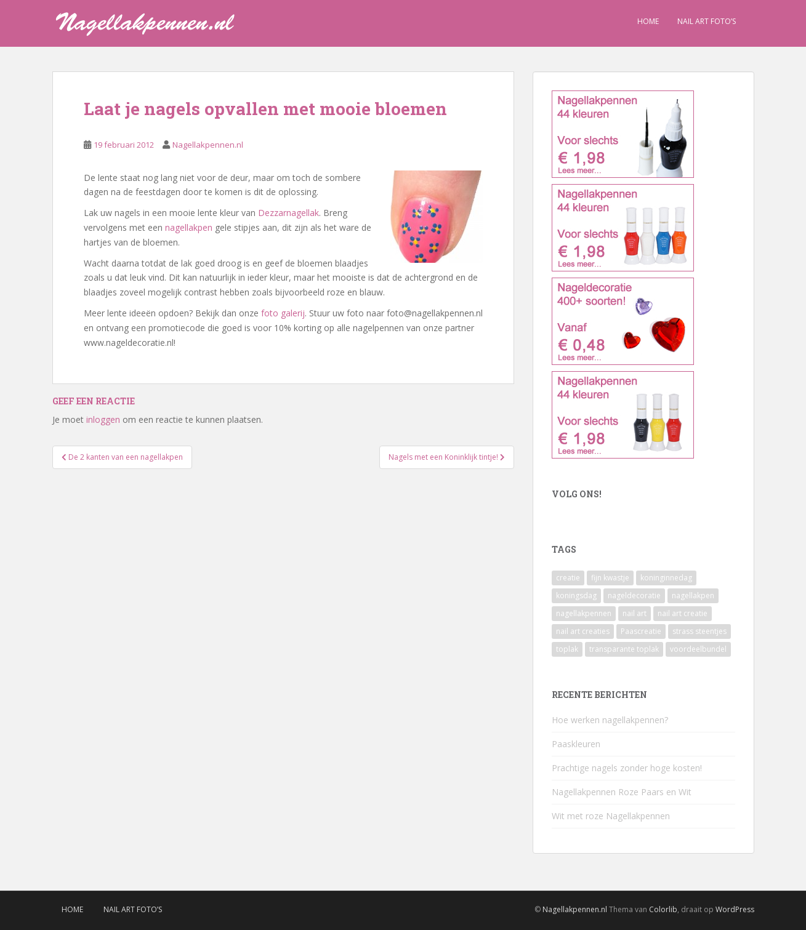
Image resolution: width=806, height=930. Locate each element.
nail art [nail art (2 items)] (635, 613)
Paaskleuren (576, 744)
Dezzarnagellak (288, 212)
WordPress (734, 909)
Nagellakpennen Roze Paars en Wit (621, 792)
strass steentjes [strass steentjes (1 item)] (699, 631)
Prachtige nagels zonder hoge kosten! (627, 768)
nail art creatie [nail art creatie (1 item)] (682, 613)
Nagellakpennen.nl (207, 144)
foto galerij (283, 313)
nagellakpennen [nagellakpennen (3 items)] (583, 613)
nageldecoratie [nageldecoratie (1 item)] (634, 595)
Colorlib (663, 909)
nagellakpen (188, 227)
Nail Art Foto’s (706, 21)
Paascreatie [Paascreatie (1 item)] (641, 631)
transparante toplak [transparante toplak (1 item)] (624, 649)
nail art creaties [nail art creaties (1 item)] (583, 631)
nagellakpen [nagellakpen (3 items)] (693, 595)
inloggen (103, 419)
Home (648, 21)
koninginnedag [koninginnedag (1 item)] (666, 577)
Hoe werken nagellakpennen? (610, 720)
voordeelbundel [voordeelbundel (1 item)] (698, 649)
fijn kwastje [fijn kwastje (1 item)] (610, 577)
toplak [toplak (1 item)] (567, 649)
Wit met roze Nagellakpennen (611, 816)
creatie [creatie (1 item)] (568, 577)
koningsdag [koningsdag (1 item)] (576, 595)
